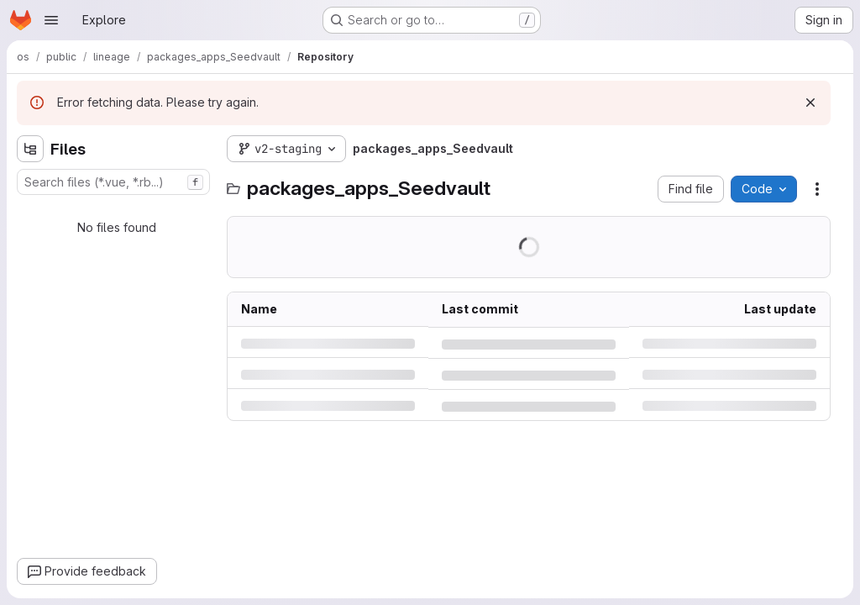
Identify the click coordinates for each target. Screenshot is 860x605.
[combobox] (113, 182)
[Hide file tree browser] (30, 148)
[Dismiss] (810, 102)
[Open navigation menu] (51, 20)
